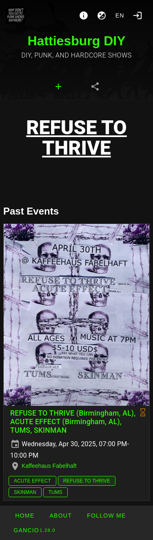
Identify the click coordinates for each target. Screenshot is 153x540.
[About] (84, 15)
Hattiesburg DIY (76, 40)
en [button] (119, 15)
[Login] (137, 15)
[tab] (58, 86)
